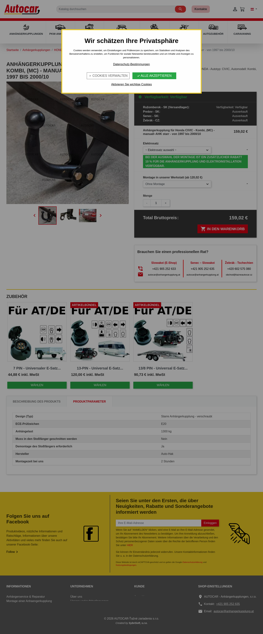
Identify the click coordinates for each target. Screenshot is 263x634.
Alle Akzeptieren (154, 76)
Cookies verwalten (108, 76)
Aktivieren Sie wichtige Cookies (131, 84)
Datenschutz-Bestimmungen (131, 64)
